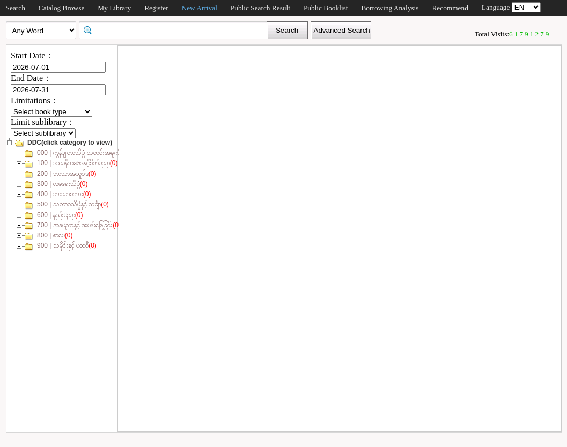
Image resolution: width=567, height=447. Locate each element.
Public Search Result (260, 8)
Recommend (450, 8)
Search (15, 8)
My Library (114, 8)
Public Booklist (326, 8)
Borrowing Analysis (389, 8)
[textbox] (176, 29)
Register (156, 8)
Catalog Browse (62, 8)
